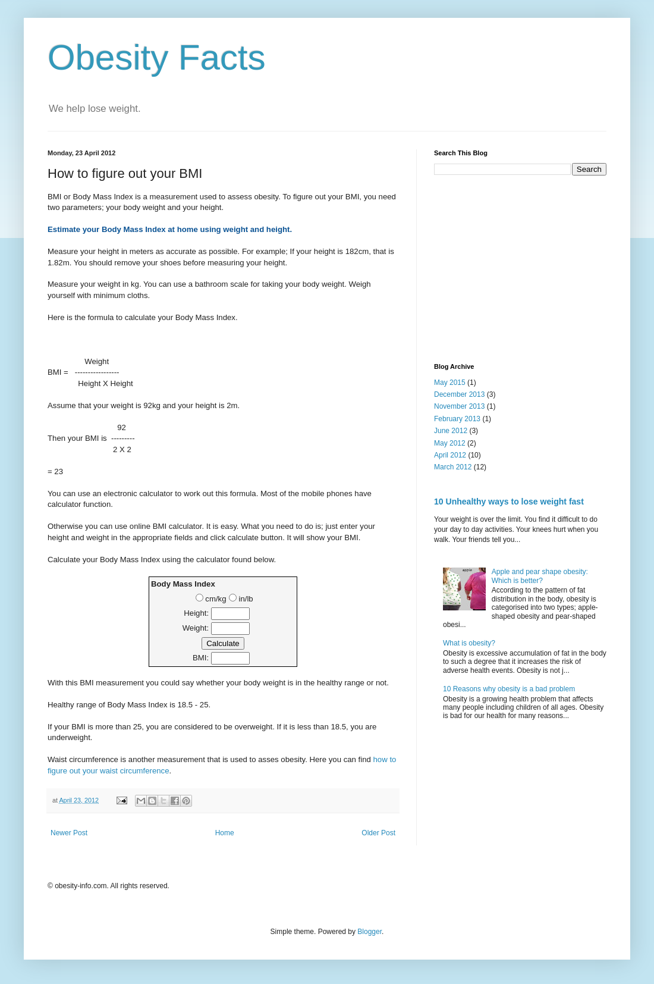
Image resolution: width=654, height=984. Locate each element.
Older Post (378, 833)
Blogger (369, 931)
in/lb (241, 598)
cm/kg (211, 598)
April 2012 (450, 455)
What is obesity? (469, 643)
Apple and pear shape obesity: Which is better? (540, 576)
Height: (196, 613)
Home (224, 833)
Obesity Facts (157, 57)
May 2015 (450, 382)
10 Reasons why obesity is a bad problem (509, 689)
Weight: (196, 627)
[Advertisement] (521, 267)
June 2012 (450, 431)
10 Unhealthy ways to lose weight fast (509, 501)
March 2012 (452, 467)
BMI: (201, 657)
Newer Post (69, 833)
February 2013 (457, 419)
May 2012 (450, 443)
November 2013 (459, 406)
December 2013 (459, 394)
